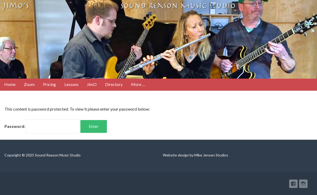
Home (9, 84)
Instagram (303, 184)
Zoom (29, 84)
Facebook (293, 184)
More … (138, 84)
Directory (114, 84)
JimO (92, 84)
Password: (42, 126)
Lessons (71, 84)
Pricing (49, 84)
